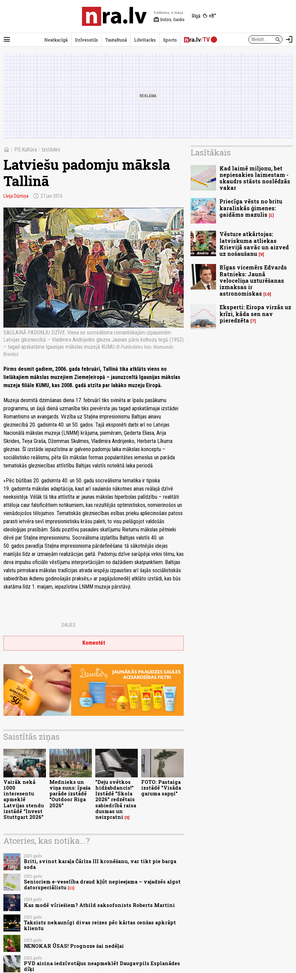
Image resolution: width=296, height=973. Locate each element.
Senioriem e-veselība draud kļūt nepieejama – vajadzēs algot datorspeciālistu (102, 884)
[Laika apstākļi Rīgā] (204, 16)
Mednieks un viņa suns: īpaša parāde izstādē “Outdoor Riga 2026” (70, 794)
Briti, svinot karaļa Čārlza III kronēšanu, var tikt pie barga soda (100, 864)
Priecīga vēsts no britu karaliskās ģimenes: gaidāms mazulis (250, 208)
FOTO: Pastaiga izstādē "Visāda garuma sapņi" (161, 788)
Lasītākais (211, 152)
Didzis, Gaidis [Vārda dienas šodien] (168, 19)
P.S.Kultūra (25, 149)
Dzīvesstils (86, 40)
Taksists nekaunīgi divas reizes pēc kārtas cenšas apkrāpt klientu (100, 925)
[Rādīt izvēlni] (7, 39)
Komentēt (93, 643)
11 (71, 888)
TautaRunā (116, 40)
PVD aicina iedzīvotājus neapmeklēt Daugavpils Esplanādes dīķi (102, 966)
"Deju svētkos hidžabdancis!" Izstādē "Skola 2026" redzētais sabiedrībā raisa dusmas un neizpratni (115, 800)
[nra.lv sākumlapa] (114, 16)
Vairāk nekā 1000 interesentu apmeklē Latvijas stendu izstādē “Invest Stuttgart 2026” (23, 800)
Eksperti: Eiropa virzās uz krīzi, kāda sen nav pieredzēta (255, 313)
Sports (170, 40)
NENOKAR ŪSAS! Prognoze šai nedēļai (74, 946)
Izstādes (51, 149)
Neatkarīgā (56, 40)
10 (267, 294)
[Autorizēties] (289, 39)
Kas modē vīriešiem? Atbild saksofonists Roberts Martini (99, 905)
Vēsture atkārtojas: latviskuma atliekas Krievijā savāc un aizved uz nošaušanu (254, 243)
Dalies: (69, 625)
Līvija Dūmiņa (16, 196)
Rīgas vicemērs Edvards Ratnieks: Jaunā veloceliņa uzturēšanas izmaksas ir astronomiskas (253, 280)
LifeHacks (145, 40)
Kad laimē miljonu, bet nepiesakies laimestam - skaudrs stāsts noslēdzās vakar (254, 178)
